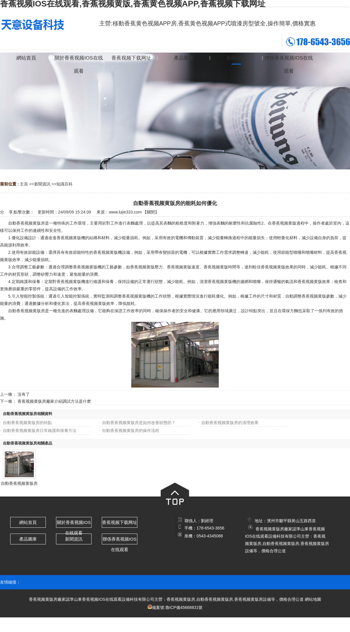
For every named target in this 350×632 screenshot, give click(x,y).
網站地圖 (313, 599)
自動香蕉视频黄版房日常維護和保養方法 (39, 430)
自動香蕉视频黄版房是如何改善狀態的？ (139, 422)
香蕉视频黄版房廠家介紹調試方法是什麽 (54, 401)
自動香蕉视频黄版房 (19, 483)
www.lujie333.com (125, 212)
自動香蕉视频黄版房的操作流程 (130, 430)
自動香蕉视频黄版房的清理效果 (229, 422)
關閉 (151, 212)
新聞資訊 (42, 184)
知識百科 (64, 184)
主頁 (24, 184)
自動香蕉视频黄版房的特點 (27, 422)
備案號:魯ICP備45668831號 (177, 607)
